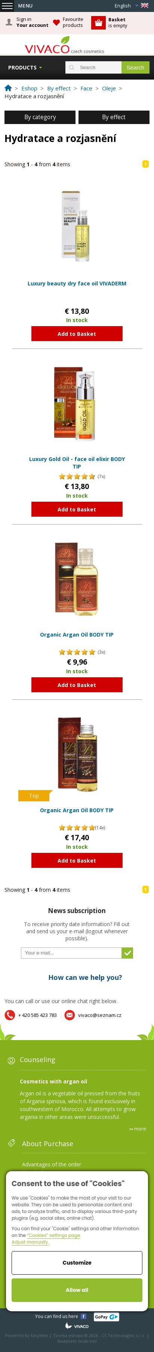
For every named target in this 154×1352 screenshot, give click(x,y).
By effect (114, 117)
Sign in (32, 22)
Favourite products (73, 22)
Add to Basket (77, 333)
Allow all (77, 1290)
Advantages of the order (51, 1164)
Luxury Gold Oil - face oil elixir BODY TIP (77, 462)
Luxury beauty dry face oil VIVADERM (77, 283)
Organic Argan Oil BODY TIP (77, 634)
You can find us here (56, 1316)
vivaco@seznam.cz (99, 1015)
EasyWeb (39, 1335)
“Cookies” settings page (53, 1235)
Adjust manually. (30, 1242)
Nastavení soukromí (77, 1341)
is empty (117, 22)
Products (22, 67)
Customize (76, 1262)
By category (40, 117)
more (140, 1128)
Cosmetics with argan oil (53, 1081)
